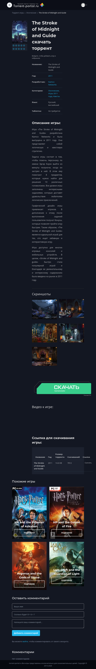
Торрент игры (18, 13)
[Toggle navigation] (9, 5)
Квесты (56, 96)
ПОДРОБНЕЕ (29, 533)
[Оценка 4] (21, 45)
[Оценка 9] (21, 48)
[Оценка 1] (13, 45)
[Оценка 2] (16, 45)
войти (25, 641)
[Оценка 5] (24, 45)
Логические (31, 13)
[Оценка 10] (24, 48)
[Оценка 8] (19, 48)
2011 (50, 76)
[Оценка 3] (19, 45)
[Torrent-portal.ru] (29, 5)
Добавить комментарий (26, 633)
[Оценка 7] (16, 48)
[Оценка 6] (13, 48)
